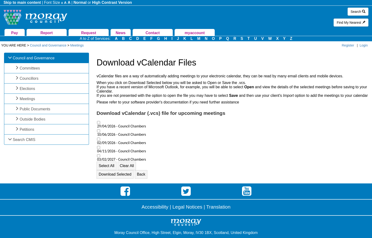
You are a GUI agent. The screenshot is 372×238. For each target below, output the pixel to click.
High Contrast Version (112, 2)
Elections (27, 89)
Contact (152, 33)
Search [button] (358, 12)
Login (364, 45)
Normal (80, 2)
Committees (30, 68)
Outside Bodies (33, 119)
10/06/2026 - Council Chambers (121, 134)
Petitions (27, 129)
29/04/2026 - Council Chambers (121, 126)
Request (88, 33)
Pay (14, 33)
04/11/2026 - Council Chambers (121, 151)
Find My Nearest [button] (351, 22)
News (121, 33)
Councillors (29, 78)
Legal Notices (187, 207)
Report (46, 33)
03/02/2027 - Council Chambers (121, 159)
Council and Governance (34, 58)
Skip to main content (22, 2)
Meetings (27, 99)
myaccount (195, 33)
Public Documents (35, 109)
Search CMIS (24, 140)
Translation (218, 207)
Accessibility (155, 207)
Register (348, 45)
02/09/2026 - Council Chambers (121, 143)
